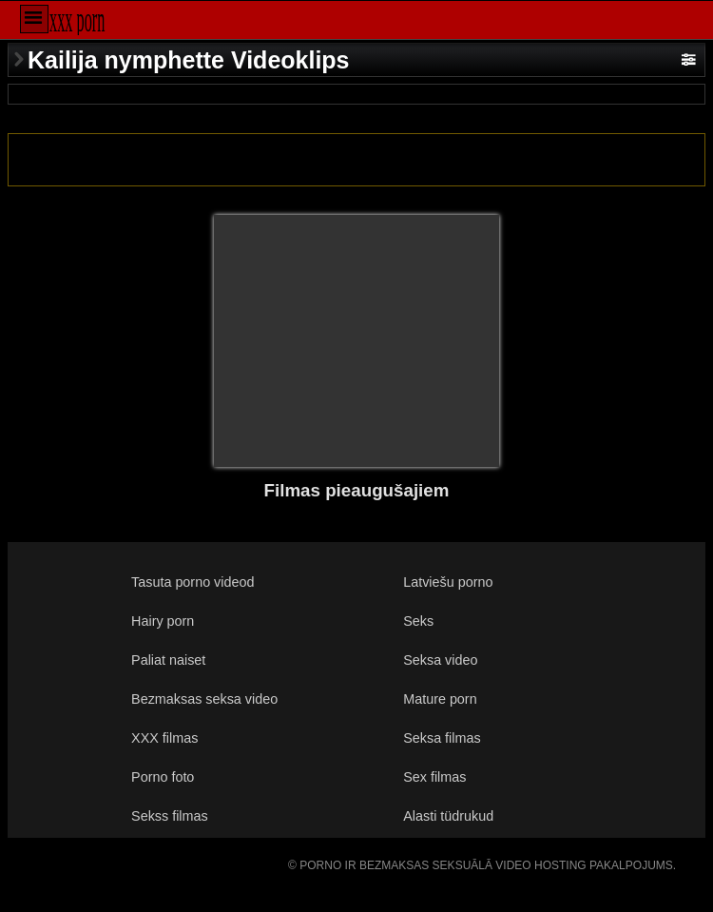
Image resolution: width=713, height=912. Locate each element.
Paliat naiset (168, 660)
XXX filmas (164, 738)
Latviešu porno (447, 582)
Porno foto (162, 777)
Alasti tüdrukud (448, 816)
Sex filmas (434, 777)
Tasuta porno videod (192, 582)
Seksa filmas (441, 738)
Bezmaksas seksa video (204, 699)
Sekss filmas (169, 816)
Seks (418, 621)
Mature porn (439, 699)
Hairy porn (162, 621)
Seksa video (440, 660)
